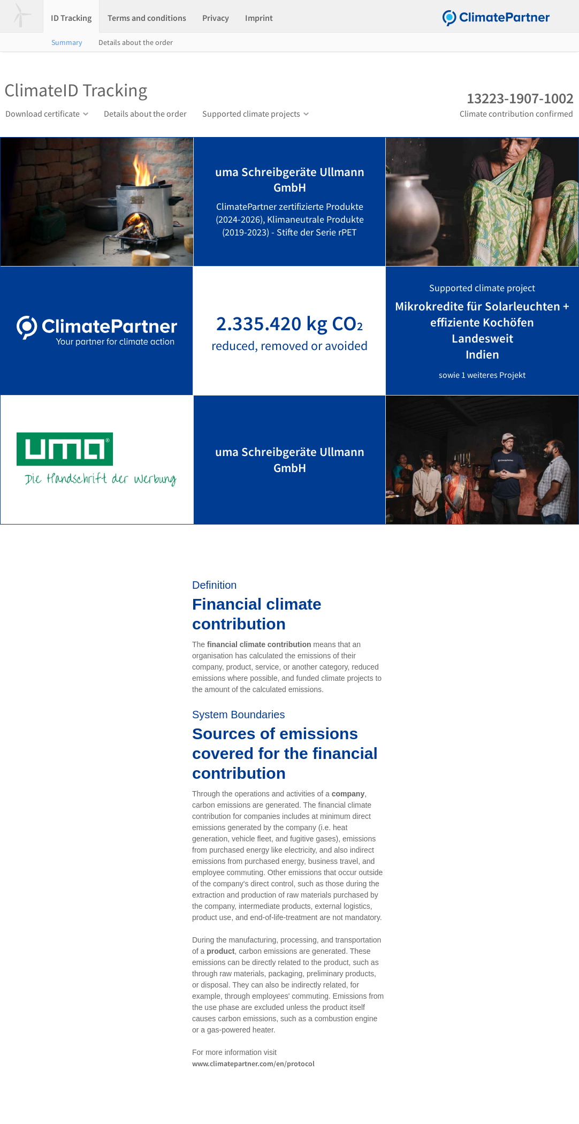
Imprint (259, 17)
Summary (66, 42)
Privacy (215, 17)
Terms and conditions (147, 17)
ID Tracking (71, 17)
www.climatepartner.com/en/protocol (253, 1063)
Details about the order (135, 42)
